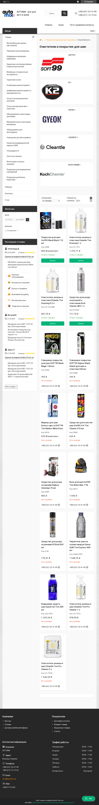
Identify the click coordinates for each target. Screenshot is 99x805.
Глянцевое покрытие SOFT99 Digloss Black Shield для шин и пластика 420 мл (80, 364)
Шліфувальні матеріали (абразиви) (16, 57)
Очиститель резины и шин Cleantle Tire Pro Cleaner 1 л (80, 607)
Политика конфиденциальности (63, 803)
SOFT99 (71, 55)
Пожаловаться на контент (41, 803)
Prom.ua (60, 800)
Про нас (8, 721)
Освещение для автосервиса (19, 138)
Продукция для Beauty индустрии (16, 178)
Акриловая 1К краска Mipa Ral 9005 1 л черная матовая (20, 375)
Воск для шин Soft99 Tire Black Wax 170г (79, 483)
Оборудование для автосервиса (14, 131)
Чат (88, 798)
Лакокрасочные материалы (18, 51)
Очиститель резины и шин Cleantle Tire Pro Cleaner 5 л (52, 666)
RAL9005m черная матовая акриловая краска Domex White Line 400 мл (20, 264)
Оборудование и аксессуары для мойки (18, 115)
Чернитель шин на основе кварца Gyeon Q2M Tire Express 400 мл (79, 545)
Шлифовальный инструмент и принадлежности (19, 92)
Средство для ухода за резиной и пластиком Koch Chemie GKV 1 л (79, 301)
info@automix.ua (9, 779)
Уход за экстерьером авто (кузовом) (61, 40)
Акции (61, 25)
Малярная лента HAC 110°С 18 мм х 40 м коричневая (20, 364)
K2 (69, 83)
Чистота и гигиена (14, 156)
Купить (53, 261)
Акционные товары (62, 728)
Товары (8, 37)
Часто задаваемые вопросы (82, 25)
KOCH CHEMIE (74, 165)
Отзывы (8, 724)
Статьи (57, 731)
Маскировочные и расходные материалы (19, 123)
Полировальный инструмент (18, 85)
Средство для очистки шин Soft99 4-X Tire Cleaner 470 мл (80, 425)
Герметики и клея (14, 80)
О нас (7, 200)
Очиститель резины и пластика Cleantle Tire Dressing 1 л (80, 240)
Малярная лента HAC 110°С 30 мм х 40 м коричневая (20, 325)
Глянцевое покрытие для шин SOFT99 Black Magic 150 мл (52, 363)
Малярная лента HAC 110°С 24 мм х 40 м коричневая (20, 370)
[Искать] (64, 13)
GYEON (71, 110)
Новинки (48, 25)
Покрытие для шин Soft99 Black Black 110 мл (52, 240)
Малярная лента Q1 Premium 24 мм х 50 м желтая (20, 339)
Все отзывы (10, 387)
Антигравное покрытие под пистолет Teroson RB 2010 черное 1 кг (19, 332)
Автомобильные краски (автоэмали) (16, 44)
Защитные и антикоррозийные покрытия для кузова (19, 65)
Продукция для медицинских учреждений (19, 171)
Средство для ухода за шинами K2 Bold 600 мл (52, 544)
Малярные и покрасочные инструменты (17, 73)
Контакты (9, 194)
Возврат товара (60, 724)
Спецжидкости (13, 151)
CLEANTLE (72, 137)
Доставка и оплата (62, 721)
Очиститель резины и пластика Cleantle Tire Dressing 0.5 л (52, 300)
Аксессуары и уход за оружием (15, 163)
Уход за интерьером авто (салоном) (17, 107)
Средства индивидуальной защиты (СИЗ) (18, 144)
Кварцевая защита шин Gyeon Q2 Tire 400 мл (52, 607)
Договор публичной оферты (16, 728)
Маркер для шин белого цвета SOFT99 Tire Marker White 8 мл (52, 425)
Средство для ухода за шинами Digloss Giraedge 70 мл (51, 485)
